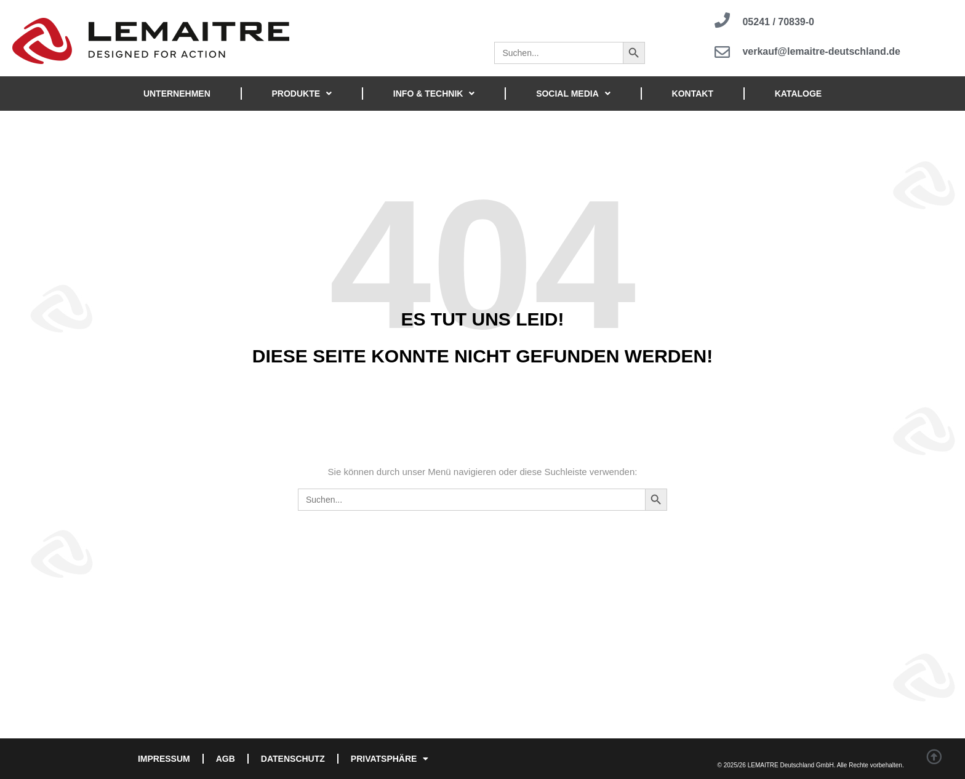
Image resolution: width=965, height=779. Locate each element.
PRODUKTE (302, 93)
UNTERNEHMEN (176, 93)
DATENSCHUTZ (293, 759)
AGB (225, 759)
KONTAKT (692, 93)
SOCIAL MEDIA (573, 93)
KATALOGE (798, 93)
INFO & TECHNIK (434, 93)
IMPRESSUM (164, 759)
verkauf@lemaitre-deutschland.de (821, 52)
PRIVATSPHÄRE (390, 758)
